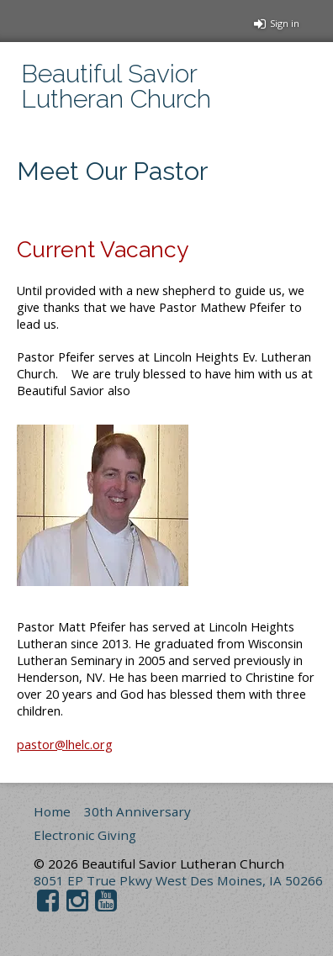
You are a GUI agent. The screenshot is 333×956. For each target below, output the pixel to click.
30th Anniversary (137, 811)
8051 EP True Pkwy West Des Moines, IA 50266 (178, 880)
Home (52, 811)
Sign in (276, 23)
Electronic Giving (85, 835)
